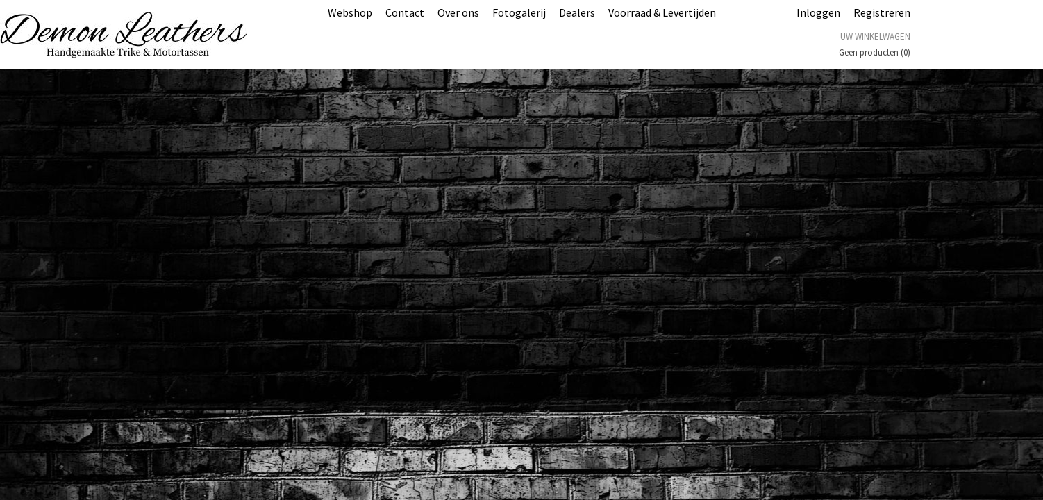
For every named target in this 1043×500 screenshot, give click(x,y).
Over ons (458, 12)
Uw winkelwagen (875, 36)
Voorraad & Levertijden (662, 12)
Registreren (881, 12)
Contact (404, 12)
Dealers (577, 12)
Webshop (350, 12)
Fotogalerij (519, 12)
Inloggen (818, 12)
